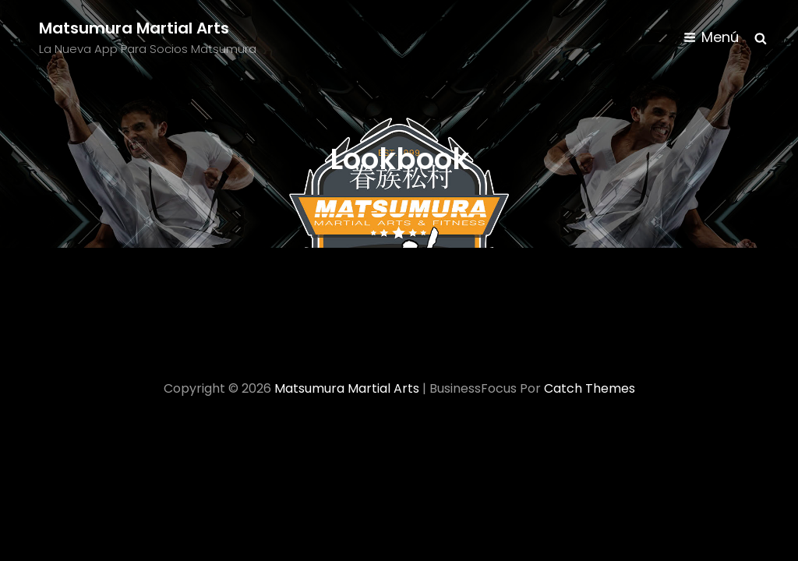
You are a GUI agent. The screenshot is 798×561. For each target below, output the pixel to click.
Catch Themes (589, 388)
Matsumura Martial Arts (134, 28)
